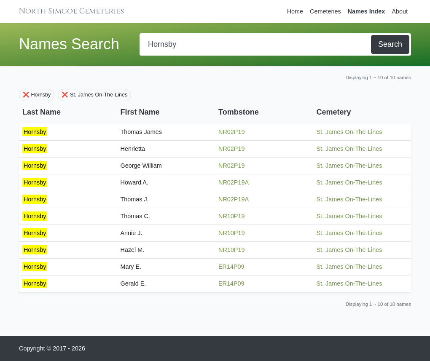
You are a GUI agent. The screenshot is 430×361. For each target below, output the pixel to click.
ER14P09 (231, 266)
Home (295, 11)
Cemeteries (325, 11)
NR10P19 (231, 216)
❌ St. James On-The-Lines (94, 95)
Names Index (366, 11)
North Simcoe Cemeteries (71, 11)
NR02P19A (233, 182)
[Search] (256, 44)
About (400, 11)
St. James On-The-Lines (349, 131)
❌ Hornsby (37, 95)
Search (390, 44)
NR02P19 (231, 131)
